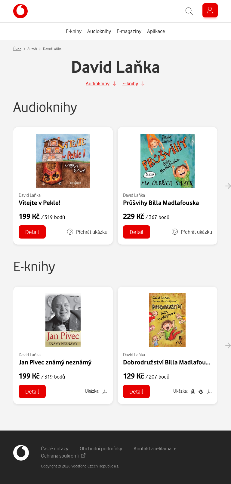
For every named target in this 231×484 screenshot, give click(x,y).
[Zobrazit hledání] (189, 11)
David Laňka (30, 195)
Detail (32, 231)
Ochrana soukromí (63, 455)
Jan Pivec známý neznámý (55, 362)
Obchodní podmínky (101, 448)
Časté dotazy (54, 448)
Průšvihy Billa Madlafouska (161, 202)
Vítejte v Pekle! (39, 202)
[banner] (20, 11)
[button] (86, 232)
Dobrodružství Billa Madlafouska (169, 362)
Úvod (17, 49)
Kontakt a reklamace (155, 448)
